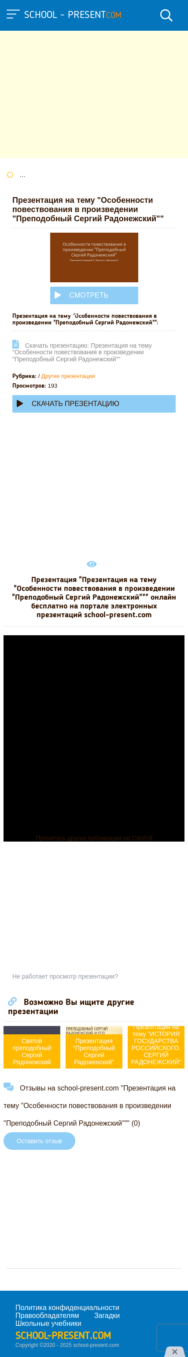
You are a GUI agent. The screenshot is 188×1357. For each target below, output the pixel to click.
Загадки (107, 1315)
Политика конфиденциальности (67, 1307)
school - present (73, 15)
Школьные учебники (48, 1323)
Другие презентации (68, 376)
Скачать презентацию (68, 403)
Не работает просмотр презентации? (65, 976)
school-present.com (63, 1336)
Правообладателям (47, 1315)
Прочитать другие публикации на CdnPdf (94, 838)
